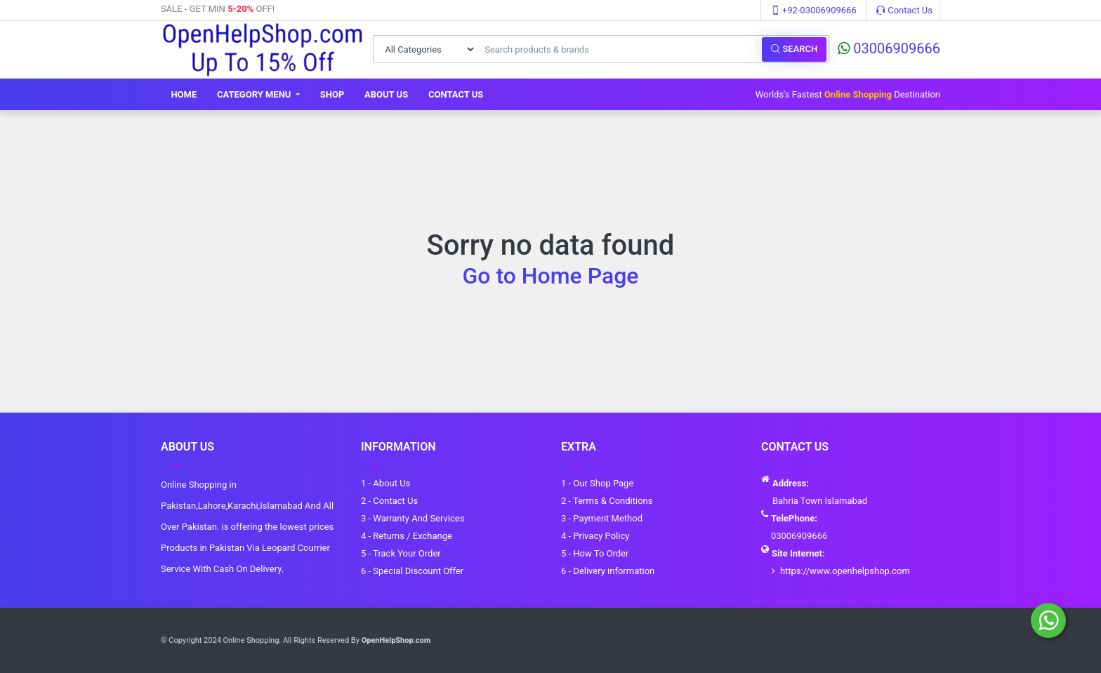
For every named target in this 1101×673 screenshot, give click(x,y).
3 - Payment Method (601, 518)
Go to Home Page (551, 275)
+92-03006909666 (814, 10)
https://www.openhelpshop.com (845, 571)
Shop (332, 94)
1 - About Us (385, 483)
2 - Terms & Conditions (606, 500)
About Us (386, 94)
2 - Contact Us (389, 500)
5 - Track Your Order (401, 553)
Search (794, 49)
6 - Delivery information (607, 571)
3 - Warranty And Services (412, 518)
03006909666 (889, 48)
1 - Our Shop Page (597, 483)
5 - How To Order (594, 553)
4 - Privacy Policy (595, 536)
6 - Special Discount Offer (412, 571)
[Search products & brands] (619, 49)
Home (184, 94)
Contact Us (904, 10)
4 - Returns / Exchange (406, 536)
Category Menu (255, 94)
